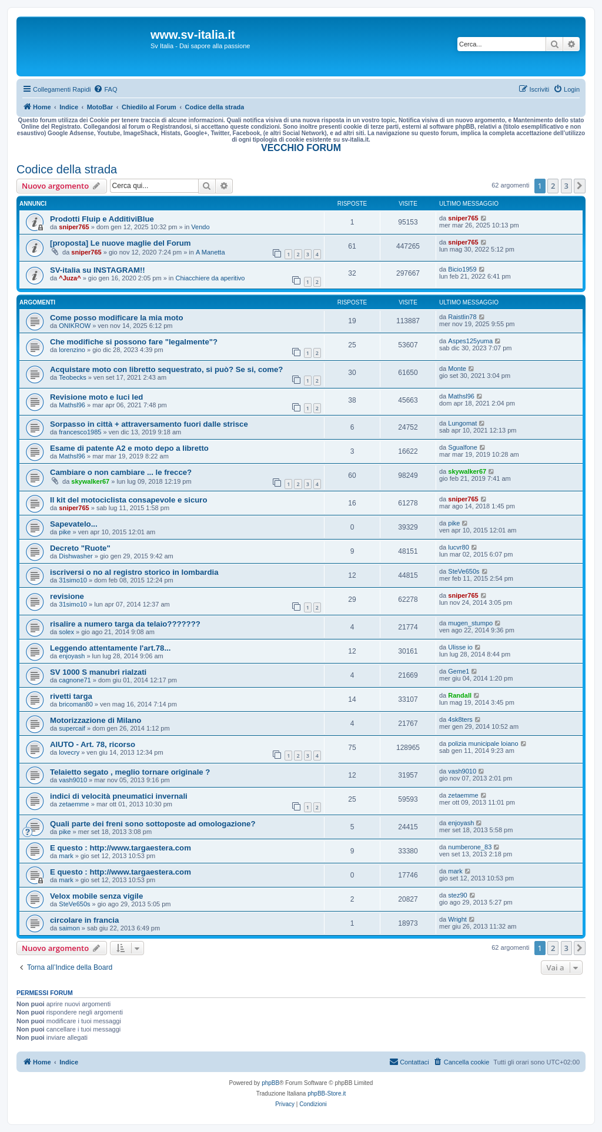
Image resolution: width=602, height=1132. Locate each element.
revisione (67, 596)
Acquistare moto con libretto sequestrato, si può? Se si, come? (166, 369)
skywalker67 (90, 481)
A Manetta (210, 252)
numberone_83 (469, 846)
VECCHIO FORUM (301, 148)
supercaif (72, 728)
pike (65, 531)
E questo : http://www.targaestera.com (120, 847)
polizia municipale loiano (483, 743)
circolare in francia (84, 920)
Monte (457, 368)
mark (66, 855)
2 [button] (553, 185)
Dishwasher (75, 556)
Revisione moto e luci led (96, 397)
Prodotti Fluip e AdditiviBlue (102, 219)
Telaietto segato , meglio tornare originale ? (130, 772)
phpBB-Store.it (326, 1093)
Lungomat (462, 423)
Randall (459, 695)
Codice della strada (66, 169)
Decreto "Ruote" (80, 548)
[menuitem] (105, 89)
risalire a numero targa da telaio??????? (125, 623)
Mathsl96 (72, 404)
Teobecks (72, 377)
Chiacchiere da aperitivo (210, 278)
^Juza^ (70, 278)
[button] (580, 186)
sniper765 (74, 226)
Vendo (200, 226)
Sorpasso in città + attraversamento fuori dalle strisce (149, 424)
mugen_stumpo (470, 623)
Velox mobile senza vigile (96, 896)
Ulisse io (460, 647)
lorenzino (72, 349)
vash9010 (73, 779)
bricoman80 (75, 704)
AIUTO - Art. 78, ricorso (92, 744)
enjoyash (72, 655)
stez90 (457, 895)
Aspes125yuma (470, 340)
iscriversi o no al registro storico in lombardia (134, 572)
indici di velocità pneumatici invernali (119, 796)
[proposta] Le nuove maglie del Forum (120, 243)
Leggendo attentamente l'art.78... (110, 648)
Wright (457, 919)
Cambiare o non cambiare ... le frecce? (121, 472)
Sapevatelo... (74, 524)
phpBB (270, 1083)
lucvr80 (458, 547)
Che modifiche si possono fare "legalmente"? (134, 341)
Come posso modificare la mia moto (116, 317)
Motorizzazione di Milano (95, 720)
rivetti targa (71, 696)
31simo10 (73, 580)
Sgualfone (462, 447)
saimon (69, 928)
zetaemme (74, 804)
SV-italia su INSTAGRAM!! (97, 270)
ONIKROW (75, 325)
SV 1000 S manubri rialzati (98, 672)
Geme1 (458, 671)
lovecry (69, 752)
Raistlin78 (462, 316)
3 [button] (566, 185)
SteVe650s (463, 571)
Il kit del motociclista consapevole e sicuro (129, 499)
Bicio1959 (462, 269)
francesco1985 (80, 432)
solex (66, 631)
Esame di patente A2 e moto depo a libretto (129, 448)
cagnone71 (75, 680)
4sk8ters (460, 719)
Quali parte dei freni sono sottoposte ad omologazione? (153, 823)
